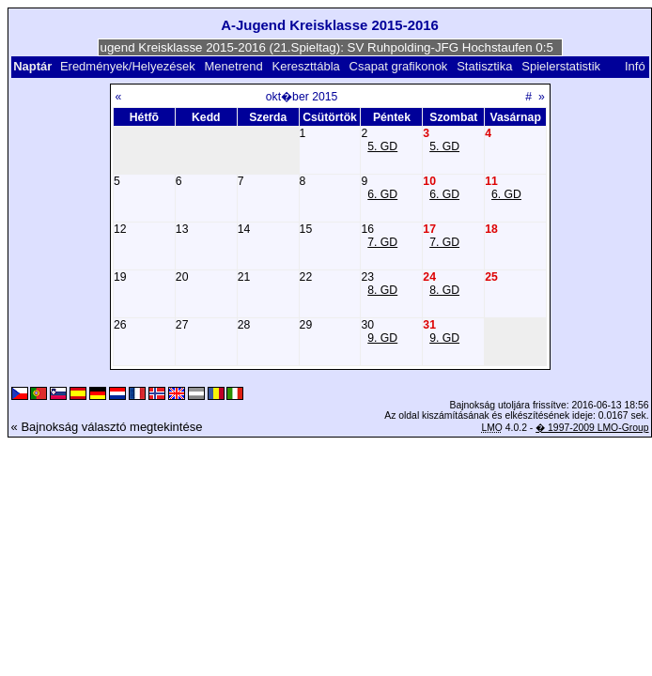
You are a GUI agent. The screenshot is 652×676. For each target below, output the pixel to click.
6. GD (382, 194)
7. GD (382, 242)
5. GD (382, 146)
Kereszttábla (306, 66)
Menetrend (234, 66)
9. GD (382, 338)
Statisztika (484, 66)
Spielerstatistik (562, 66)
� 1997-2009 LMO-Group (592, 427)
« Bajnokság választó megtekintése (107, 427)
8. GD (382, 290)
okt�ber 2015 (302, 96)
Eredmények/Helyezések (127, 66)
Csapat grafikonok (398, 66)
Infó (635, 66)
